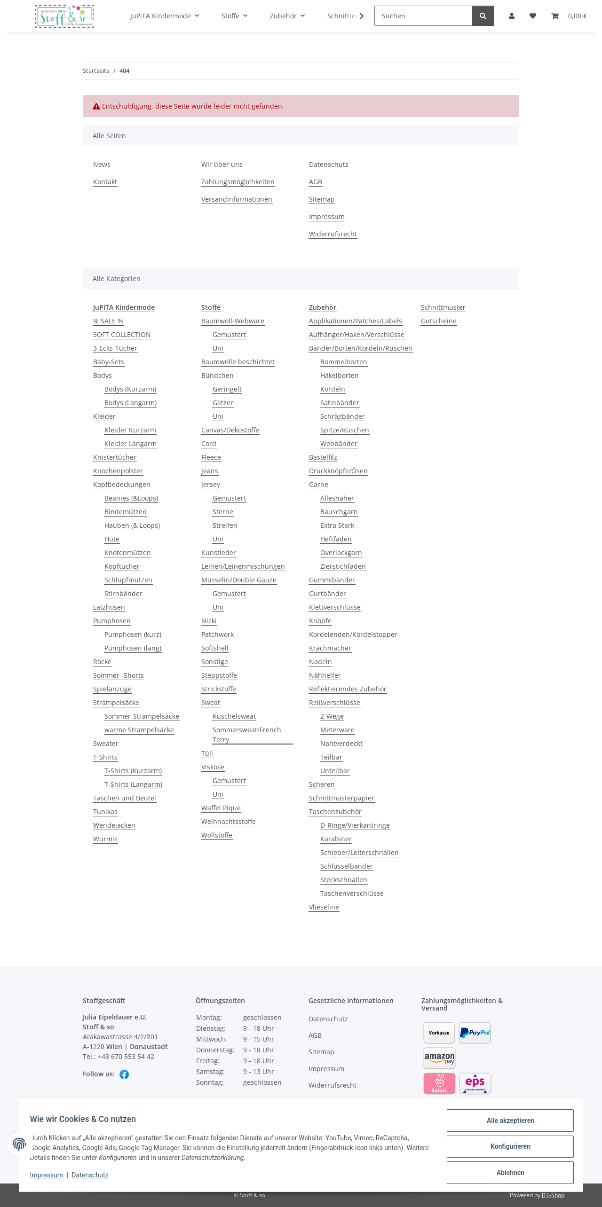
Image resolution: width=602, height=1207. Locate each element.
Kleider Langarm (130, 443)
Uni (218, 348)
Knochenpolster (118, 470)
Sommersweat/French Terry (247, 734)
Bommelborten (343, 361)
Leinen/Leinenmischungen (243, 566)
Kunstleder (218, 552)
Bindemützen (125, 511)
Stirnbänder (123, 593)
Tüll (207, 753)
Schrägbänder (342, 416)
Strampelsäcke (116, 702)
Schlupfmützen (128, 579)
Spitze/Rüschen (344, 429)
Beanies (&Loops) (131, 498)
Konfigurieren (506, 1149)
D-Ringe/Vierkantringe (355, 825)
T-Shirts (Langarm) (133, 784)
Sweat (210, 702)
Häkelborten (339, 375)
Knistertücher (114, 457)
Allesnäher (337, 498)
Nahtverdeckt (341, 743)
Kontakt (105, 181)
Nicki (209, 620)
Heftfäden (336, 538)
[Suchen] (423, 16)
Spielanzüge (112, 688)
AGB (315, 181)
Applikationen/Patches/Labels (355, 320)
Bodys (102, 375)
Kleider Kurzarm (130, 429)
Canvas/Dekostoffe (230, 429)
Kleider (104, 416)
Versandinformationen (236, 199)
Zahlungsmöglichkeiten (238, 181)
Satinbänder (339, 402)
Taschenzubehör (335, 811)
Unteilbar (335, 770)
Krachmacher (330, 647)
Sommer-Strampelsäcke (141, 716)
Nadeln (320, 661)
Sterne (223, 511)
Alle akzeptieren (506, 1125)
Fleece (211, 457)
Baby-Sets (108, 361)
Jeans (209, 470)
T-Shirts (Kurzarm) (133, 770)
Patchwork (217, 634)
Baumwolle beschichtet (238, 361)
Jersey (210, 484)
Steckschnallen (343, 879)
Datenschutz (94, 1178)
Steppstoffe (219, 675)
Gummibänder (332, 579)
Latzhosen (109, 607)
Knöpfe (320, 620)
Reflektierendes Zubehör (348, 688)
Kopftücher (122, 566)
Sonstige (214, 661)
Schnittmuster (443, 307)
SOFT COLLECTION (122, 334)
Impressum (50, 1178)
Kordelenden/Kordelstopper (353, 634)
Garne (318, 484)
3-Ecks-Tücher (115, 348)
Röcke (102, 661)
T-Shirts (105, 756)
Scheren (322, 784)
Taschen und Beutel (124, 797)
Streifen (225, 525)
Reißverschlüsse (334, 702)
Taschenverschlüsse (352, 893)
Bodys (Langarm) (130, 402)
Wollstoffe (216, 835)
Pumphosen (112, 620)
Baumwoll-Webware (232, 320)
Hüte (111, 538)
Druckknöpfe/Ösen (338, 470)
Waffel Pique (221, 807)
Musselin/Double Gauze (239, 579)
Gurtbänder (327, 593)
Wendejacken (114, 825)
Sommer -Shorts (118, 675)
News (102, 164)
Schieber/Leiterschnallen (359, 852)
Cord (208, 443)
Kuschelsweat (234, 716)
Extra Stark (337, 525)
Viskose (212, 766)
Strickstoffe (218, 688)
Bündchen (217, 375)
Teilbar (331, 756)
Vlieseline (324, 906)
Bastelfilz (323, 457)
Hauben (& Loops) (132, 525)
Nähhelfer (325, 675)
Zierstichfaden (343, 566)
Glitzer (223, 402)
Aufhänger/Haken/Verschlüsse (356, 334)
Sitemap (322, 199)
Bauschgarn (339, 511)
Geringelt (227, 388)
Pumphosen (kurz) (132, 634)
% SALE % (108, 320)
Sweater (106, 743)
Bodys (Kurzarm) (130, 388)
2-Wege (332, 716)
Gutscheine (439, 320)
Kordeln (332, 388)
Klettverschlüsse (335, 607)
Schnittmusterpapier (341, 797)
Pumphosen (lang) (132, 647)
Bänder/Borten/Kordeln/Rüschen (360, 348)
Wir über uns (222, 164)
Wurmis (105, 838)
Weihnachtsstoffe (228, 821)
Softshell (215, 647)
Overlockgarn (341, 552)
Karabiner (336, 838)
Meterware (337, 729)
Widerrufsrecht (333, 233)
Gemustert (229, 334)
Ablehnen (506, 1173)
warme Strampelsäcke (139, 729)
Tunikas (105, 811)
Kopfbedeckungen (121, 484)
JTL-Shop (553, 1195)
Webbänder (338, 443)
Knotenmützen (127, 552)
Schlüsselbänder (346, 866)
